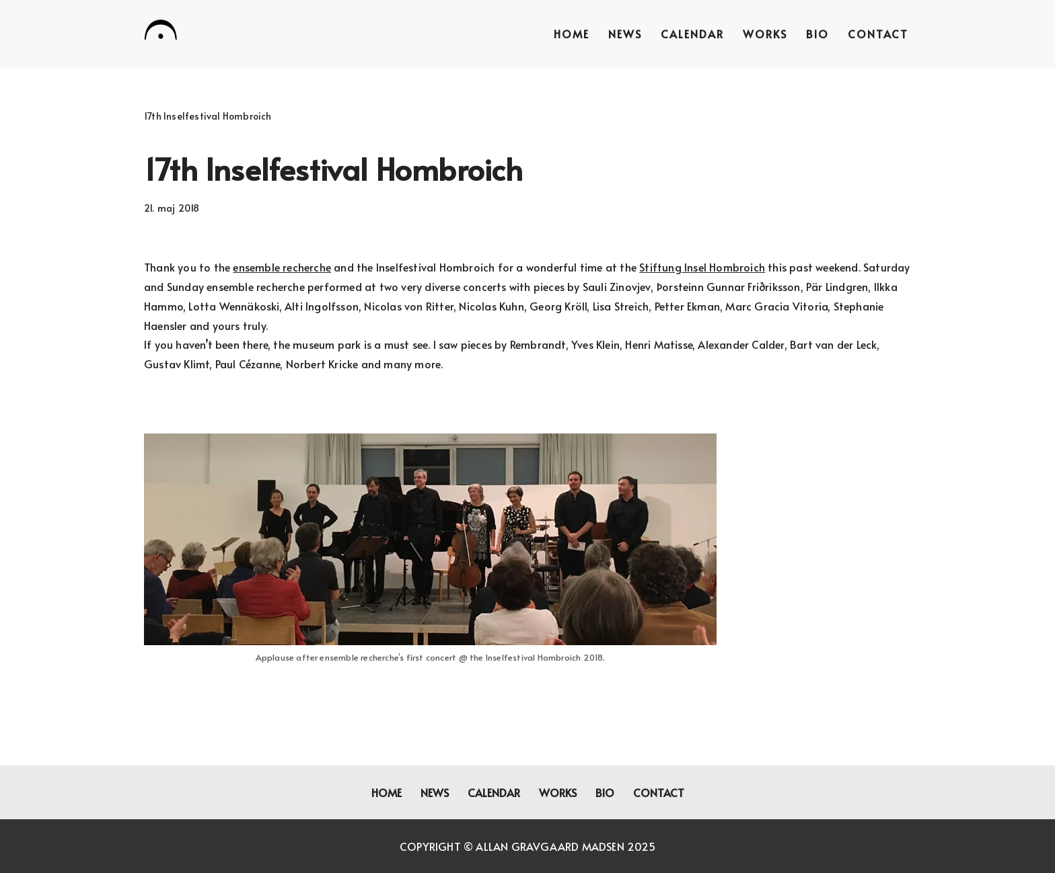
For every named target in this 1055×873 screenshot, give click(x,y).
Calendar (692, 33)
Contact (878, 33)
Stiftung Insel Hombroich (702, 266)
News (625, 33)
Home (571, 33)
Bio (817, 33)
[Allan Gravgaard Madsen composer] (161, 32)
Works (765, 33)
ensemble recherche (282, 266)
